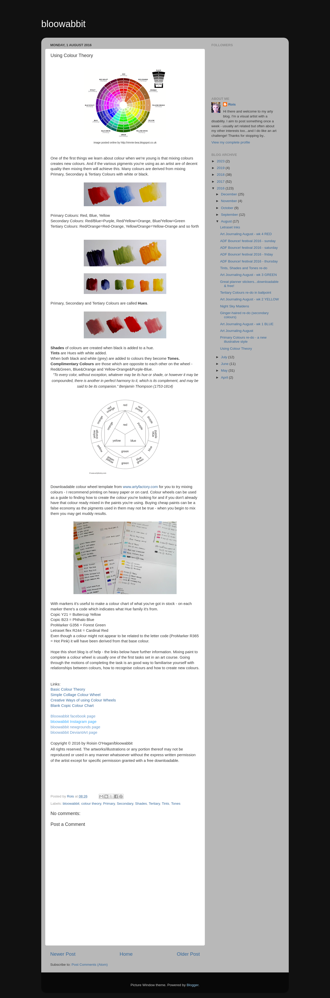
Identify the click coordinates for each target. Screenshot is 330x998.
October (227, 208)
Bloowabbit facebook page (73, 716)
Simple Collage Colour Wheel (76, 695)
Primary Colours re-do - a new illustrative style (243, 340)
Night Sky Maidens (234, 306)
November (229, 201)
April (225, 377)
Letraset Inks (230, 227)
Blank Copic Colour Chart (72, 706)
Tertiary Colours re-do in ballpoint (245, 292)
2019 (221, 168)
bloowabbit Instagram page (73, 722)
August (227, 221)
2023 (221, 161)
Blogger (193, 985)
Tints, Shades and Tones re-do (243, 268)
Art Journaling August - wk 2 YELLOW (249, 299)
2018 (221, 175)
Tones (175, 803)
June (225, 364)
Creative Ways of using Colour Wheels (83, 700)
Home (126, 954)
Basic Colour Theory (68, 689)
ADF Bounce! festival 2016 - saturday (249, 248)
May (224, 370)
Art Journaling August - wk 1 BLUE (247, 324)
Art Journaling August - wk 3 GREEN (248, 275)
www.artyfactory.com (140, 487)
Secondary (125, 803)
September (230, 215)
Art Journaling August (236, 331)
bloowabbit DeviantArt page (74, 732)
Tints (165, 803)
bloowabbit (63, 24)
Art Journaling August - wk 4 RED (246, 234)
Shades (141, 803)
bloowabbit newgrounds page (75, 727)
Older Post (188, 954)
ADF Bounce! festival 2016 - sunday (248, 241)
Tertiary (154, 803)
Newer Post (63, 954)
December (229, 194)
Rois (232, 104)
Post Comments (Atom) (90, 965)
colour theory (91, 803)
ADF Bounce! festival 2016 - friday (246, 254)
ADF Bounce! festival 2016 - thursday (249, 261)
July (224, 357)
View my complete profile (230, 142)
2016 (221, 188)
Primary (109, 803)
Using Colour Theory (236, 348)
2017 (221, 181)
